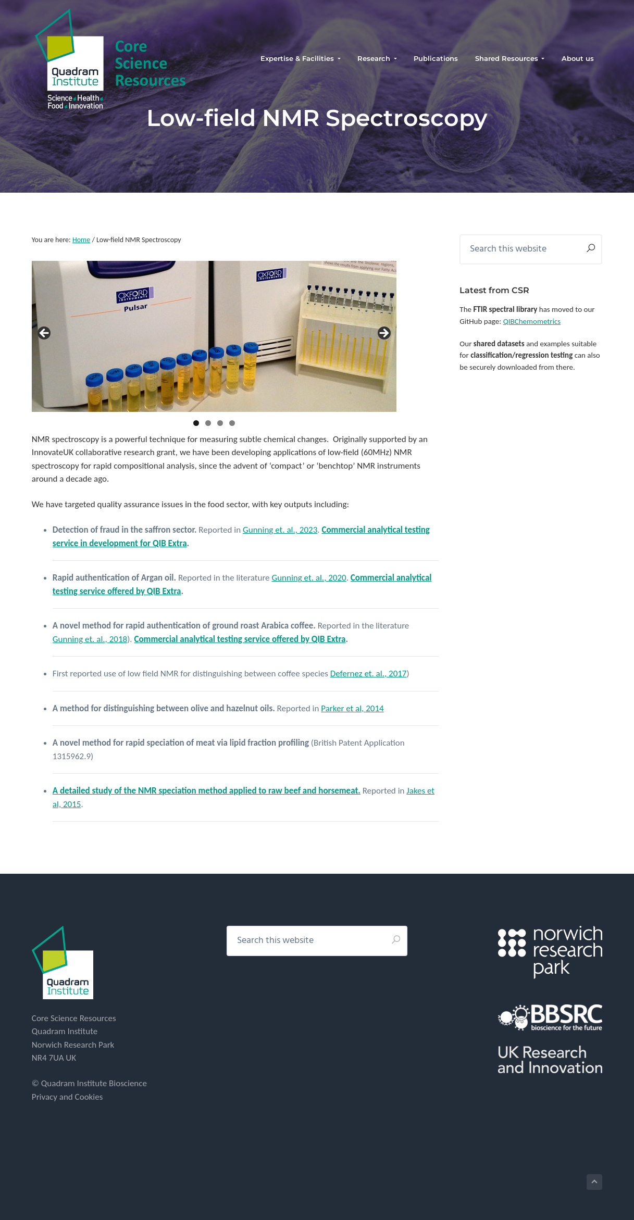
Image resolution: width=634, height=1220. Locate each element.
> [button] (383, 334)
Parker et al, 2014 (352, 708)
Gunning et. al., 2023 (280, 529)
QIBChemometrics (532, 321)
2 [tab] (208, 423)
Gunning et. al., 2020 (308, 577)
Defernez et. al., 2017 (368, 673)
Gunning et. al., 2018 (90, 639)
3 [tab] (220, 423)
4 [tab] (232, 423)
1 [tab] (196, 423)
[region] (214, 336)
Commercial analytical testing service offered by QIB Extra (239, 639)
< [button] (45, 334)
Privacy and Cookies (67, 1096)
